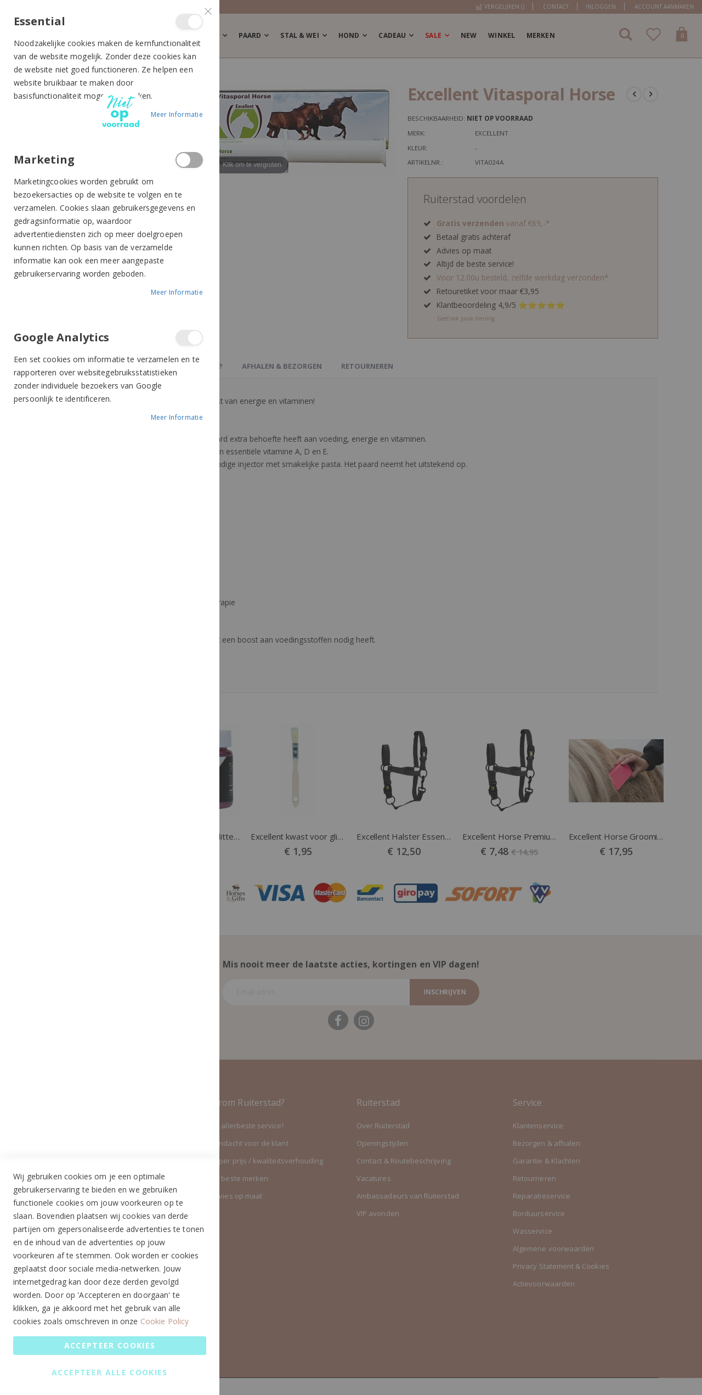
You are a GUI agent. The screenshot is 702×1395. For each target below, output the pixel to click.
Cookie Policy (164, 1321)
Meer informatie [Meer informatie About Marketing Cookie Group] (177, 292)
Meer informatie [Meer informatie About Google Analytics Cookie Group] (177, 417)
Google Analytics (189, 338)
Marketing (189, 160)
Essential (189, 22)
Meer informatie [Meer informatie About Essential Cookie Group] (177, 114)
